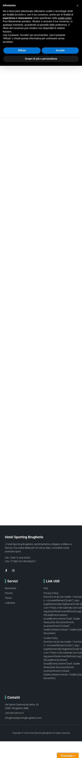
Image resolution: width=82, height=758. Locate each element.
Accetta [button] (60, 50)
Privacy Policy (51, 685)
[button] (77, 5)
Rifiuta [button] (22, 50)
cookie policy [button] (64, 18)
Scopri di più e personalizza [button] (41, 58)
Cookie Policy (66, 685)
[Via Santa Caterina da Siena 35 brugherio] (41, 497)
